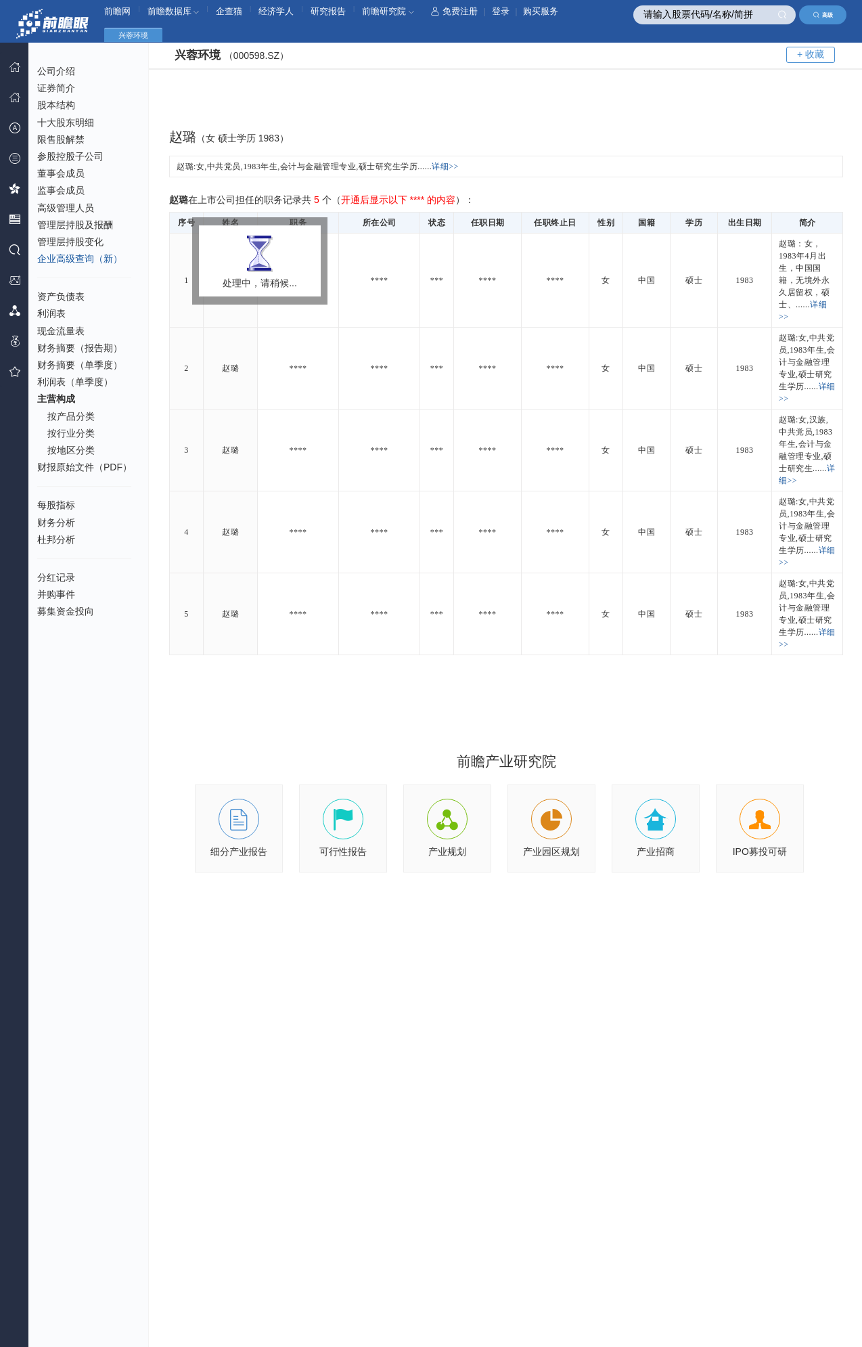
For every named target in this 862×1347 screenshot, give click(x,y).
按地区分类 (71, 450)
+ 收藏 (810, 54)
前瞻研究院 (388, 11)
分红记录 (56, 577)
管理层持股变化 (70, 241)
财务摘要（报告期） (79, 348)
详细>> (445, 166)
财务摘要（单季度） (79, 364)
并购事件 (56, 594)
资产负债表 (61, 296)
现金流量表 (61, 331)
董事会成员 (61, 173)
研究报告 (328, 11)
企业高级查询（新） (79, 258)
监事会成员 (61, 190)
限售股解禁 (61, 139)
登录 (500, 11)
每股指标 (56, 505)
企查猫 (229, 11)
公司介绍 (56, 71)
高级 (823, 15)
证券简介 (56, 88)
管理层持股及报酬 (75, 224)
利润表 (51, 313)
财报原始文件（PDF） (84, 467)
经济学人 (276, 11)
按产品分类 (71, 416)
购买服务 (540, 11)
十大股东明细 (65, 122)
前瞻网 (117, 11)
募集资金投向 (65, 611)
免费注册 (454, 11)
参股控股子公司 (70, 156)
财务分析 (56, 522)
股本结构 (56, 105)
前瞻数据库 (174, 11)
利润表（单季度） (75, 381)
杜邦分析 (56, 539)
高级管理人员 (65, 207)
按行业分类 (71, 433)
